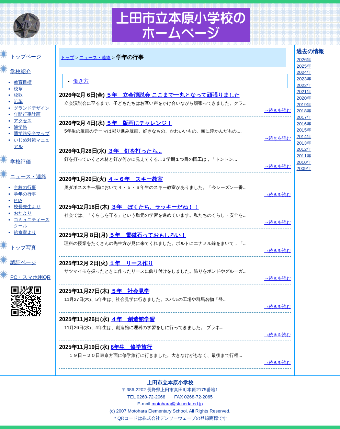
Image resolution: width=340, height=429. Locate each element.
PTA (18, 200)
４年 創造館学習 (133, 319)
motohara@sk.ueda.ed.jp (177, 403)
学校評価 (20, 162)
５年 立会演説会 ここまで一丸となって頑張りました (172, 95)
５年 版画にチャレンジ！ (139, 123)
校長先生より (27, 206)
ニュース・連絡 (28, 176)
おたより (23, 213)
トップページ (25, 56)
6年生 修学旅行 (131, 347)
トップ (67, 57)
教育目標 (23, 82)
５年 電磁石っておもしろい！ (147, 235)
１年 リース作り (131, 263)
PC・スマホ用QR (30, 277)
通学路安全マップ (31, 133)
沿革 (18, 101)
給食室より (25, 232)
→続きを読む (277, 110)
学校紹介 (20, 71)
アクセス (23, 120)
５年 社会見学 (130, 291)
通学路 (20, 127)
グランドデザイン (31, 108)
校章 (18, 88)
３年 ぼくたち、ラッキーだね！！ (155, 207)
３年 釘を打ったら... (135, 151)
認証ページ (23, 262)
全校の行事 (25, 187)
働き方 (81, 81)
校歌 (18, 95)
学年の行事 (25, 193)
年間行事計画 (27, 114)
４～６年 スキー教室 (135, 179)
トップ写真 (23, 247)
